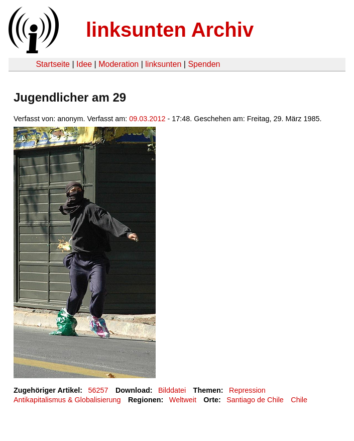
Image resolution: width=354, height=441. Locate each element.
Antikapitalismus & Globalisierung (67, 400)
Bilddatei (172, 390)
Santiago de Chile (255, 400)
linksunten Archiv (170, 30)
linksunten (163, 64)
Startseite (53, 64)
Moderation (118, 64)
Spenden (204, 64)
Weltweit (182, 400)
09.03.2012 (147, 119)
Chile (299, 400)
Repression (247, 390)
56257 (98, 390)
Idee (84, 64)
